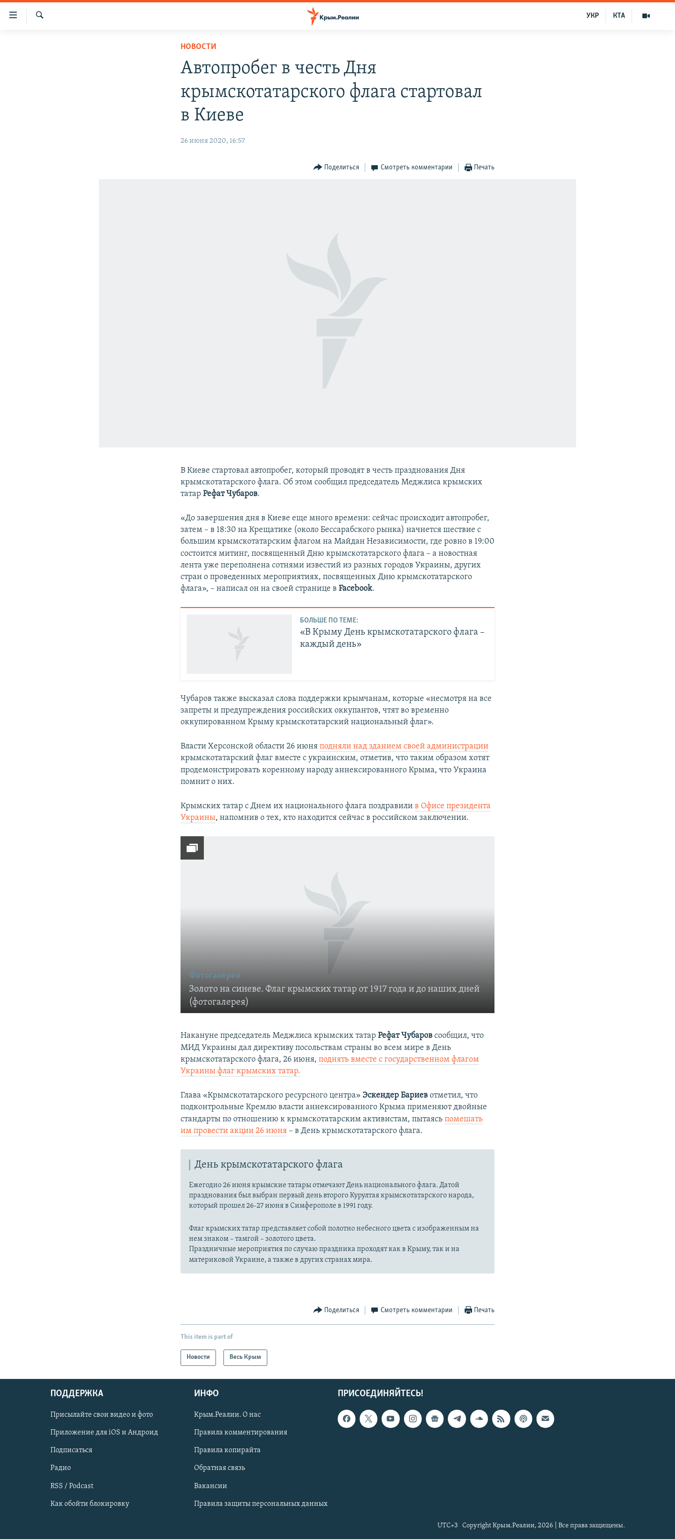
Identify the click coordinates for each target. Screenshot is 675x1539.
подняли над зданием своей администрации (404, 746)
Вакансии (210, 1486)
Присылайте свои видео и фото (101, 1415)
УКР (592, 16)
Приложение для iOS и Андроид (104, 1432)
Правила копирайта (227, 1450)
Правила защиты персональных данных (260, 1503)
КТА (619, 16)
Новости (198, 46)
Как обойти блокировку (89, 1503)
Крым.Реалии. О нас (227, 1415)
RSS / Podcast (71, 1486)
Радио (60, 1468)
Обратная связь (219, 1468)
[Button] (336, 167)
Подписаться (71, 1450)
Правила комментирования (240, 1432)
